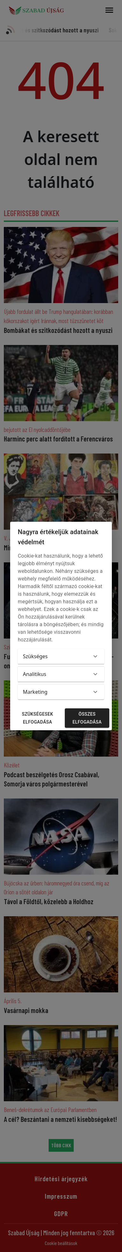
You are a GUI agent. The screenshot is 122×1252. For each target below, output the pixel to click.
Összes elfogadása (87, 718)
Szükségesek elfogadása (37, 718)
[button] (61, 656)
